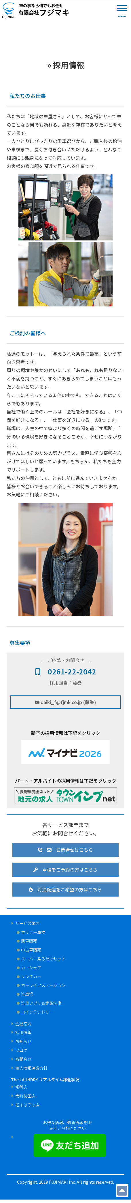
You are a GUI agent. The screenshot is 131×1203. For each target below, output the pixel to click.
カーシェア (31, 968)
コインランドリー (37, 1012)
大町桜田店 (25, 1096)
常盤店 (21, 1087)
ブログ (21, 1050)
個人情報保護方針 (31, 1068)
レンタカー (31, 976)
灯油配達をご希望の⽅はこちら (65, 889)
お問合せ (23, 1059)
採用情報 (23, 1032)
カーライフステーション (43, 985)
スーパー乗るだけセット (43, 959)
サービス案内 (27, 923)
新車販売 (29, 941)
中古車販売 (31, 950)
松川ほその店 (27, 1105)
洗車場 (27, 994)
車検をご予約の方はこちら (65, 869)
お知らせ (23, 1041)
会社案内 (23, 1024)
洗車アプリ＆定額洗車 (41, 1003)
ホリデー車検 (33, 932)
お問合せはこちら (65, 849)
